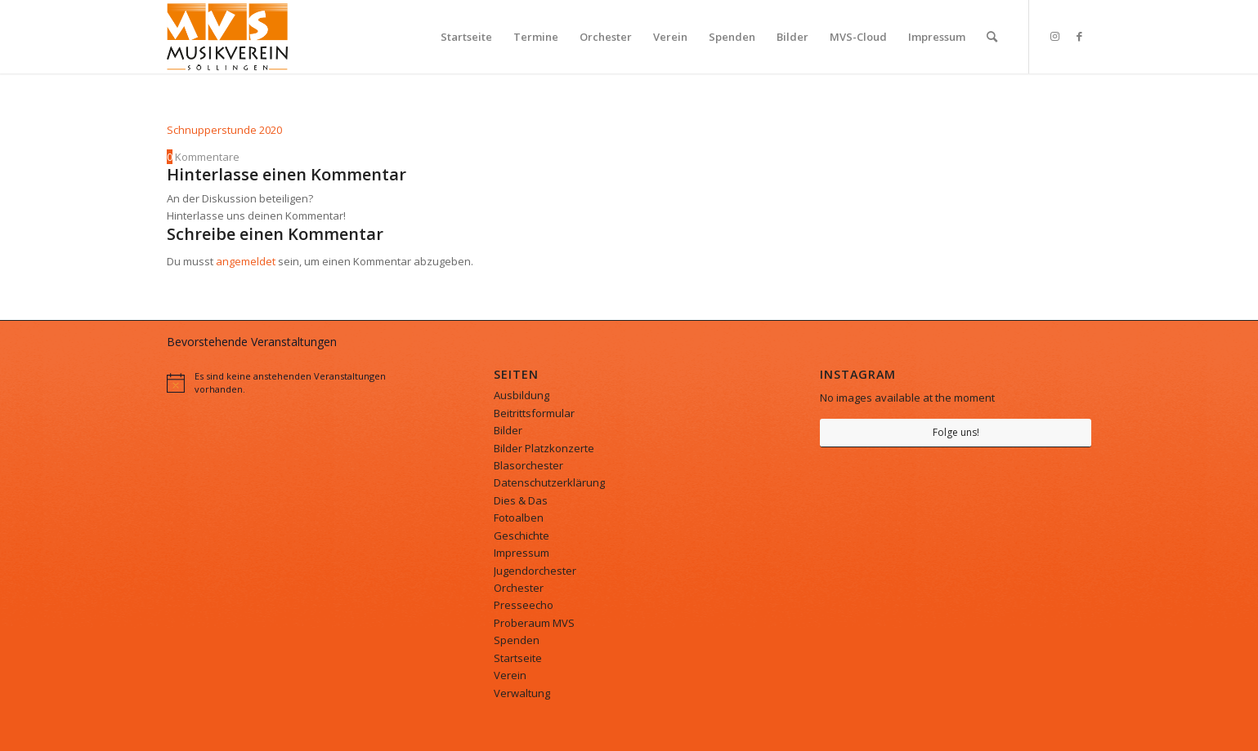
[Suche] (992, 36)
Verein (510, 675)
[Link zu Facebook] (1079, 36)
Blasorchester (528, 465)
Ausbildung (521, 395)
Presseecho (523, 605)
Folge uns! (956, 432)
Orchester (519, 587)
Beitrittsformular (534, 413)
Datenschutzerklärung (549, 482)
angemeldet (245, 261)
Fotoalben (519, 517)
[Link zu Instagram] (1054, 36)
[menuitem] (466, 36)
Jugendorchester (535, 570)
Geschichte (521, 535)
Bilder (508, 430)
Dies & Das (521, 500)
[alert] (302, 382)
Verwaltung (522, 693)
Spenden (516, 640)
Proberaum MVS (534, 622)
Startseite (518, 658)
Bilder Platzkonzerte (544, 448)
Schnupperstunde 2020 (224, 129)
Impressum (521, 552)
